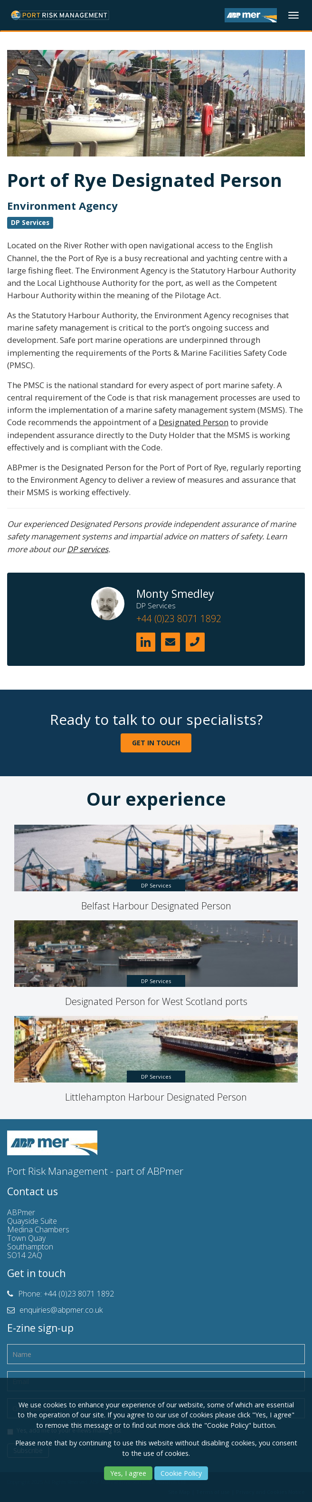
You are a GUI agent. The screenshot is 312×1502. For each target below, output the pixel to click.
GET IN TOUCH (156, 742)
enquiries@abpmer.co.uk (61, 1310)
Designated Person (193, 422)
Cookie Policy (181, 1473)
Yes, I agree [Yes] (128, 1473)
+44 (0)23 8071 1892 (178, 618)
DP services (87, 549)
